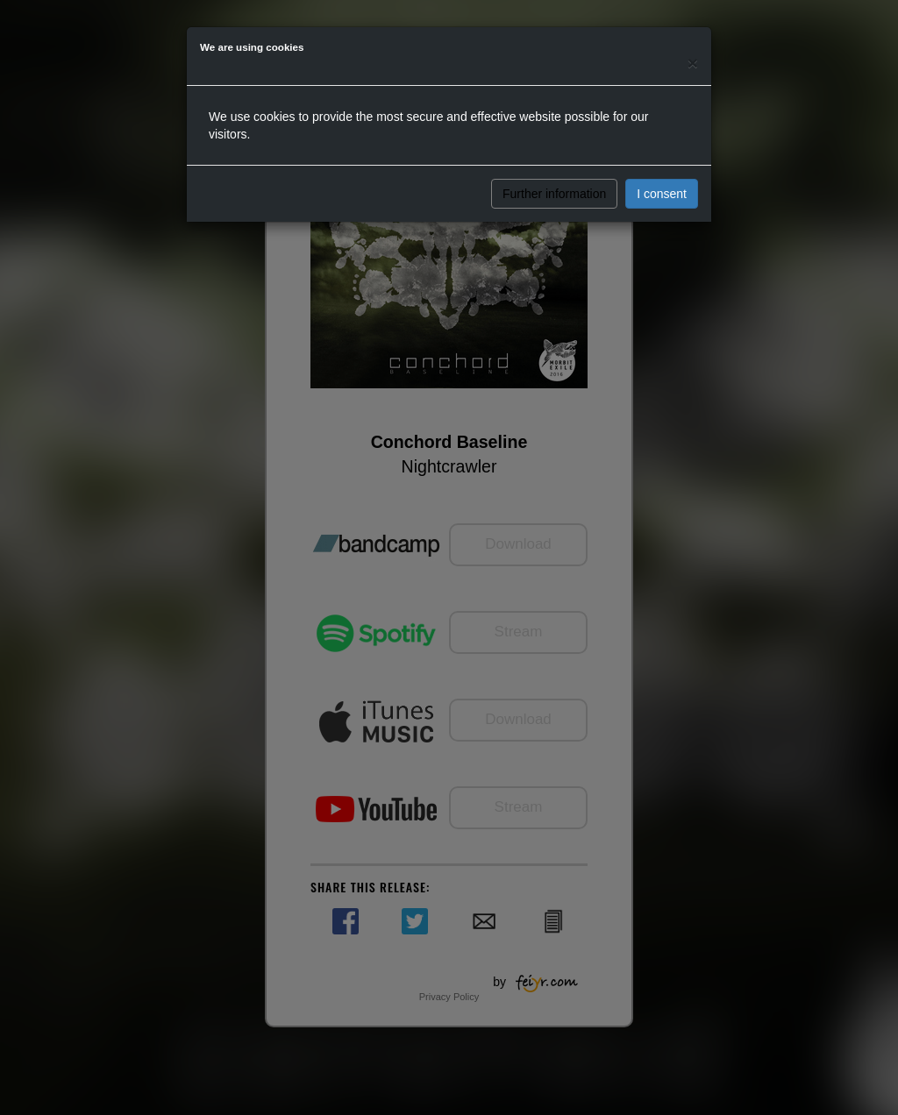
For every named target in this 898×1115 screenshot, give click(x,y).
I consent (662, 194)
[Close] (693, 62)
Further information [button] (554, 194)
